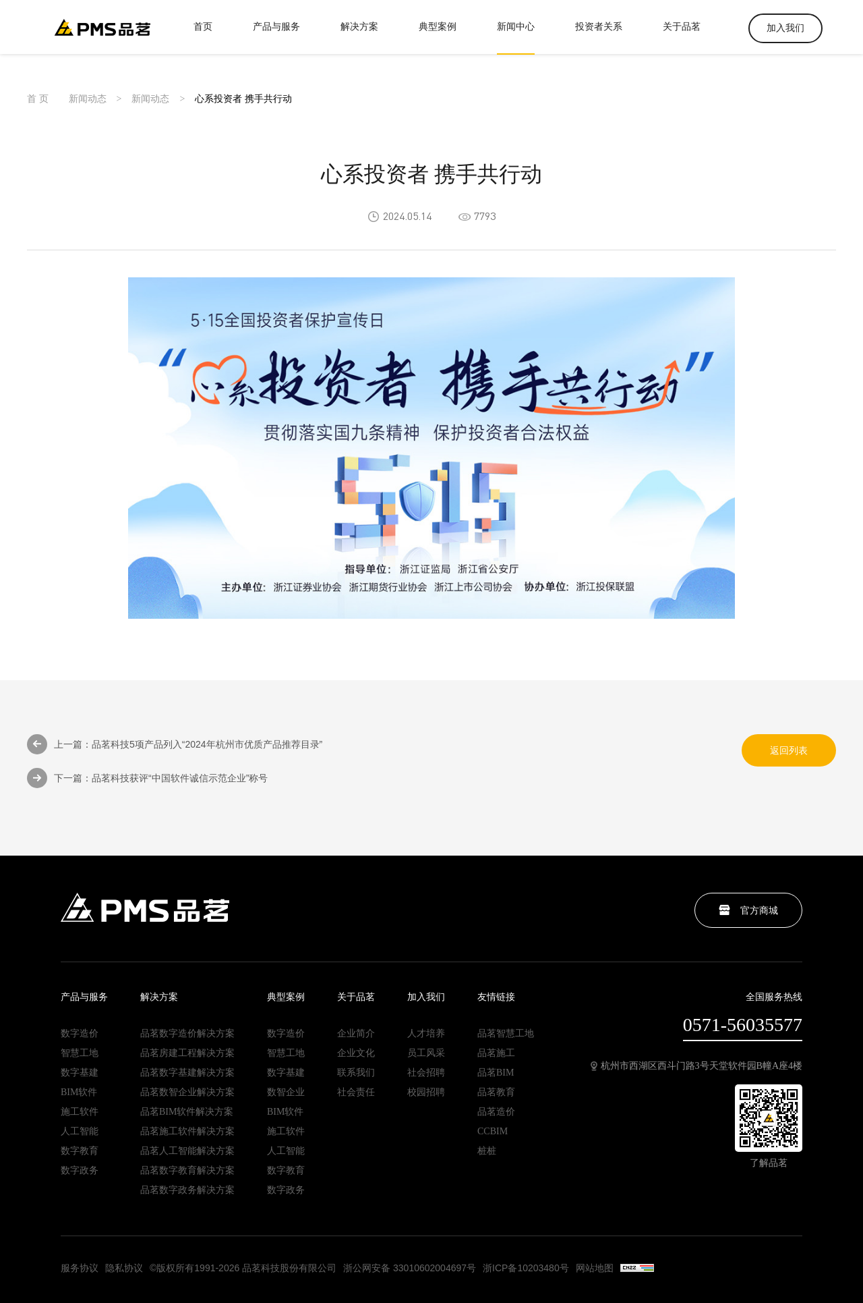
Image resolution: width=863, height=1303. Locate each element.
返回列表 (789, 752)
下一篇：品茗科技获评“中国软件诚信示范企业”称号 (147, 780)
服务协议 (79, 1268)
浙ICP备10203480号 (526, 1268)
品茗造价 (496, 1112)
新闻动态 (88, 102)
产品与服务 (276, 38)
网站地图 (595, 1268)
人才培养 (426, 1033)
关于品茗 (682, 38)
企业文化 (356, 1053)
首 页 (38, 102)
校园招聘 (426, 1092)
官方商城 (748, 910)
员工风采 (426, 1053)
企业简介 (356, 1033)
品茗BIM (495, 1073)
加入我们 (785, 28)
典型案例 (437, 38)
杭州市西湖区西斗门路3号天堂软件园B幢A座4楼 (696, 1066)
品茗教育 (496, 1092)
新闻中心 (516, 38)
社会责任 (356, 1092)
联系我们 (356, 1073)
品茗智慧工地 (505, 1033)
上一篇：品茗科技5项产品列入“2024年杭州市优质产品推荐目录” (174, 746)
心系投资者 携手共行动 (243, 102)
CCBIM (492, 1131)
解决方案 (359, 38)
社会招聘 (426, 1073)
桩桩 (486, 1151)
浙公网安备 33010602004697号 (409, 1268)
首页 (203, 38)
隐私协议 (124, 1268)
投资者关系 (598, 38)
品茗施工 (496, 1053)
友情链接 (496, 997)
